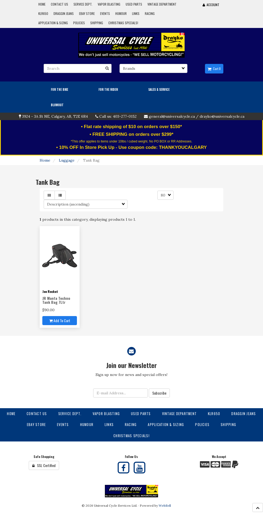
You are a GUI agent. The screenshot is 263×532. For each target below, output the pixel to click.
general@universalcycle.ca (172, 116)
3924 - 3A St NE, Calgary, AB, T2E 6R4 (55, 116)
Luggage (67, 160)
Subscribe (159, 393)
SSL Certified (44, 465)
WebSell (165, 506)
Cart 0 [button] (214, 69)
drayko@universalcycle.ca (222, 116)
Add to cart (59, 320)
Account (211, 4)
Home (45, 160)
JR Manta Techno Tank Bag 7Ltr (56, 300)
